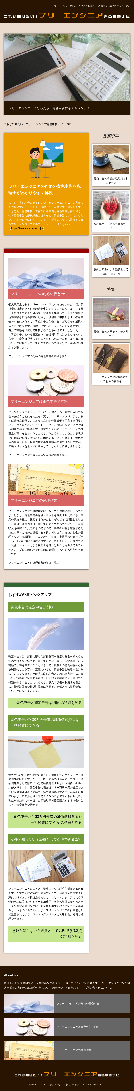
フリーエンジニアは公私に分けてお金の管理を (111, 379)
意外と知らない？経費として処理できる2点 (111, 271)
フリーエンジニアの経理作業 (34, 500)
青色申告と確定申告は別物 (32, 607)
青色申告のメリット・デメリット (111, 333)
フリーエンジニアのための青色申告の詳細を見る (37, 356)
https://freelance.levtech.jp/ (27, 228)
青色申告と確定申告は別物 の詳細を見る (49, 703)
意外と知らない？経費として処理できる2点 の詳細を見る (47, 933)
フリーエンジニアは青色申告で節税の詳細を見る (37, 455)
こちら (107, 987)
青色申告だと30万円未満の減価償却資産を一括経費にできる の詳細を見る (48, 819)
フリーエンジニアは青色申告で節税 (39, 401)
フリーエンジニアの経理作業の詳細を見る (33, 562)
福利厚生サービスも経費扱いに (111, 226)
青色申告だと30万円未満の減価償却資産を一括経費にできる (45, 722)
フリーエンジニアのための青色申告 (39, 294)
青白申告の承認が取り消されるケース (111, 180)
